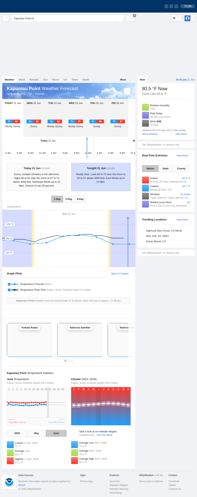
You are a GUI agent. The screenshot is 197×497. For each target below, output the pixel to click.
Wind (22, 79)
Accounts (114, 481)
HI (30, 93)
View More (181, 134)
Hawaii (39, 93)
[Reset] (113, 18)
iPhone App (86, 481)
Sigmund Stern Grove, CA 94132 (164, 230)
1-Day (57, 199)
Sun (45, 79)
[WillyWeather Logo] (20, 6)
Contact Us (175, 488)
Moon (55, 79)
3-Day (68, 199)
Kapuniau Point (48, 93)
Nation (150, 168)
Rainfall (34, 79)
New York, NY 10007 (157, 236)
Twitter (172, 485)
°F (174, 18)
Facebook (174, 481)
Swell (86, 79)
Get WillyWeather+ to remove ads (160, 144)
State (165, 168)
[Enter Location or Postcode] (67, 18)
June (56, 433)
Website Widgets (118, 485)
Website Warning (118, 488)
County (181, 168)
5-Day (80, 199)
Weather (9, 79)
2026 (17, 433)
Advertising (115, 492)
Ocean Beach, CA (156, 241)
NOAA (21, 485)
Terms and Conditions (151, 481)
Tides (75, 79)
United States (16, 93)
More (123, 79)
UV (65, 79)
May (36, 433)
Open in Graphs (120, 273)
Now (142, 79)
